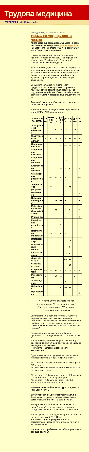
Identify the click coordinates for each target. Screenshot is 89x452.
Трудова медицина (38, 13)
